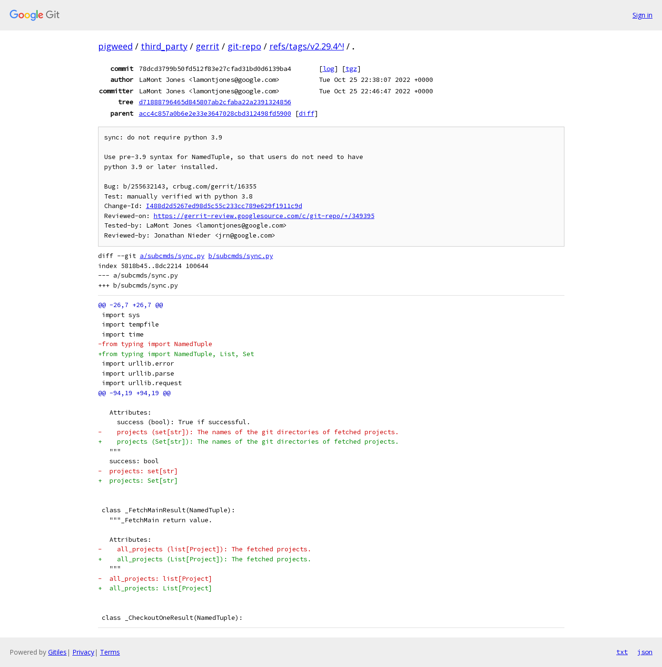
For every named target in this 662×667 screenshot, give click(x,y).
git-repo (244, 46)
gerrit (207, 46)
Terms (110, 652)
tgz (351, 68)
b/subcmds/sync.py (240, 256)
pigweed (115, 46)
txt (622, 651)
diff (306, 113)
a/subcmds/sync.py (172, 256)
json (644, 651)
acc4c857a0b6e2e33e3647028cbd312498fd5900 (215, 113)
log (328, 68)
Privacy (83, 652)
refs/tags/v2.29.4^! (306, 46)
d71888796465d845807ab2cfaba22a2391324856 (215, 102)
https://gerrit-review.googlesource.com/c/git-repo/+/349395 (264, 216)
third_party (164, 46)
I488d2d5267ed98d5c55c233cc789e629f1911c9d (224, 206)
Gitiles (57, 652)
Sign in (642, 15)
